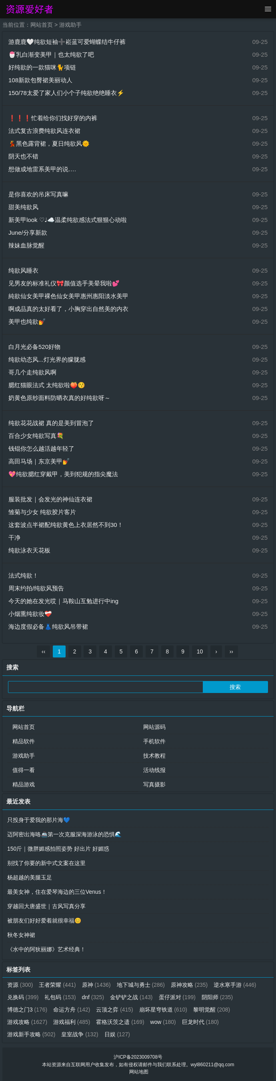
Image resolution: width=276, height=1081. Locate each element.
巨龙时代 (201, 1022)
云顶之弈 (115, 1009)
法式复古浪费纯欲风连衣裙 (44, 130)
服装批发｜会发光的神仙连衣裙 (50, 499)
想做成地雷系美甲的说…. (42, 169)
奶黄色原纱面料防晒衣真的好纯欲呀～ (59, 397)
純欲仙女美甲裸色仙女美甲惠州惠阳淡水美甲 (68, 296)
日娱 (117, 1034)
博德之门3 (27, 1009)
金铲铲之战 (131, 997)
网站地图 (138, 1071)
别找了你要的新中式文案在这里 (46, 863)
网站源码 (154, 727)
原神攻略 (189, 985)
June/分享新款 (27, 232)
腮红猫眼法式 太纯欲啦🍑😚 (46, 385)
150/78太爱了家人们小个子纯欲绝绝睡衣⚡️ (66, 92)
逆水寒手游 (235, 985)
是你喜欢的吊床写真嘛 (38, 194)
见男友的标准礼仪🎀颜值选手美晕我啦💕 (64, 283)
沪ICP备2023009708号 (138, 1057)
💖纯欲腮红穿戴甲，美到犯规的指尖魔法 (63, 474)
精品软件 (23, 741)
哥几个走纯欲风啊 (32, 372)
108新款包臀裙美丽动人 (40, 80)
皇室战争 (80, 1034)
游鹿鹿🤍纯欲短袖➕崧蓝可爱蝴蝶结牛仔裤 (67, 41)
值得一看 (23, 770)
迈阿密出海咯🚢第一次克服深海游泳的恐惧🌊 (64, 834)
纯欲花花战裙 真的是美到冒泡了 (51, 423)
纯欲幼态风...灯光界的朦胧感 (47, 359)
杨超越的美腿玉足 (29, 877)
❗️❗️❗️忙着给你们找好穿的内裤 (52, 118)
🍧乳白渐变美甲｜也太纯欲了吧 (51, 54)
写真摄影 (154, 784)
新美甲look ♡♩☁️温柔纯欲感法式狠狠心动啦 (67, 219)
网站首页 (41, 25)
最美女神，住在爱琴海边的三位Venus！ (57, 892)
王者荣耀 (57, 985)
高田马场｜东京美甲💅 (39, 461)
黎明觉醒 (212, 1009)
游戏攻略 (27, 1022)
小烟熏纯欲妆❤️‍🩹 (30, 613)
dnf (93, 997)
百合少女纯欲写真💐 (36, 435)
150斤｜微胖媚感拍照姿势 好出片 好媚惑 (58, 848)
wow (164, 1022)
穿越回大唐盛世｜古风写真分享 (46, 906)
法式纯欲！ (23, 575)
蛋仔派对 (177, 997)
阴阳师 (218, 997)
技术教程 (154, 755)
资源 (20, 985)
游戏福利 (71, 1022)
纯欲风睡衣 (23, 270)
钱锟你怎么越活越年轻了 (41, 448)
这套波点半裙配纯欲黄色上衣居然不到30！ (65, 524)
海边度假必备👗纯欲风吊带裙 (48, 626)
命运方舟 (71, 1009)
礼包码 (60, 997)
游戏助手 (70, 25)
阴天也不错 (23, 156)
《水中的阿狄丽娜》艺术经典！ (46, 949)
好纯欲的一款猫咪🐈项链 (42, 67)
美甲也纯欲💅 (27, 321)
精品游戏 (23, 784)
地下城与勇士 (141, 985)
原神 (96, 985)
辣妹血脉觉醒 (26, 245)
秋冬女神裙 (21, 935)
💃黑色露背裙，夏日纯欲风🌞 (49, 143)
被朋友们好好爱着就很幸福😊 (44, 920)
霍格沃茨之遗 (120, 1022)
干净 (14, 537)
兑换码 (23, 997)
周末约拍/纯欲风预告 (36, 588)
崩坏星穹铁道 (164, 1009)
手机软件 (154, 741)
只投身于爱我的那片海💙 (38, 820)
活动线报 (154, 770)
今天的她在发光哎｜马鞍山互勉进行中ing (63, 601)
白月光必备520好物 (34, 346)
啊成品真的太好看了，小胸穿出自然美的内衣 (68, 308)
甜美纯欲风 (23, 207)
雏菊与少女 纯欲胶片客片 (42, 512)
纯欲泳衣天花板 (29, 550)
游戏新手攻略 (31, 1034)
